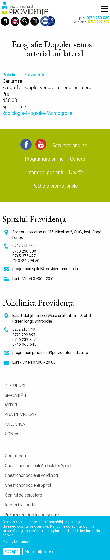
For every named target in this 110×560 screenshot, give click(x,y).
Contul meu (15, 456)
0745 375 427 (24, 256)
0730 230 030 (24, 252)
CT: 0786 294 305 (27, 261)
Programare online (44, 159)
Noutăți (76, 172)
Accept (11, 551)
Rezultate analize (70, 145)
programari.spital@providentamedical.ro (46, 269)
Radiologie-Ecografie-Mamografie (37, 113)
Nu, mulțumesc (39, 551)
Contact (13, 434)
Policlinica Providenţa (24, 75)
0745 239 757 (24, 340)
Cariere (77, 159)
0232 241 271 (23, 246)
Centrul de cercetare (23, 495)
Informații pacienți (45, 172)
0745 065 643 (24, 344)
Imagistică (15, 424)
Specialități (15, 396)
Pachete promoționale (55, 186)
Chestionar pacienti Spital (28, 485)
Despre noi (15, 386)
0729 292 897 (23, 335)
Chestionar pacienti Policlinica (31, 475)
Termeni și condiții (20, 505)
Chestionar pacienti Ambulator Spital (38, 466)
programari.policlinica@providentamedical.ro (50, 353)
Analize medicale (21, 415)
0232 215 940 (23, 329)
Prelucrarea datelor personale (32, 515)
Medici (11, 405)
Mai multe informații (16, 541)
